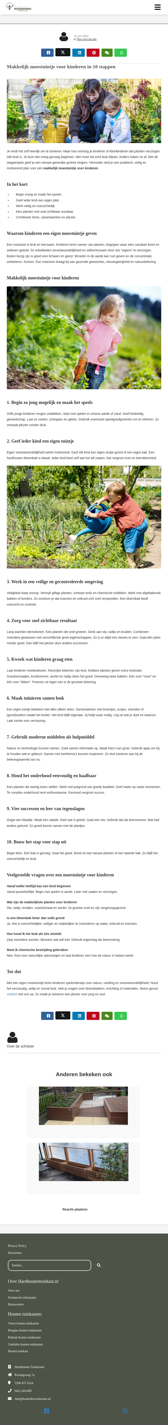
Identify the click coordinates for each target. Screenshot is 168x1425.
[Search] (99, 1265)
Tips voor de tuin (87, 39)
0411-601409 (23, 1391)
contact (12, 994)
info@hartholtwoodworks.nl (33, 1399)
